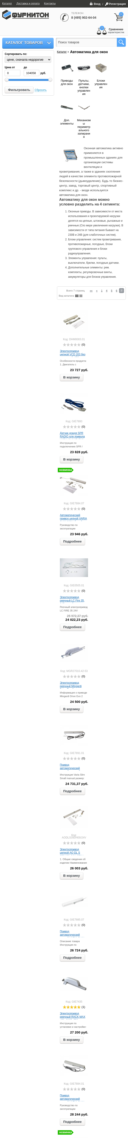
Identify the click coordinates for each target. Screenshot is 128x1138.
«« (91, 290)
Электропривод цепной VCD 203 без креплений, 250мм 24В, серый (72, 356)
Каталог (62, 51)
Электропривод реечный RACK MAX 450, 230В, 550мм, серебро (72, 1018)
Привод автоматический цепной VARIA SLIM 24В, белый (72, 936)
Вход (95, 3)
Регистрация (117, 4)
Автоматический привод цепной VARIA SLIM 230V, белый (73, 518)
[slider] (72, 344)
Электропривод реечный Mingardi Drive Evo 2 (71, 686)
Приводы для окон (67, 82)
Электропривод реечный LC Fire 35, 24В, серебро (72, 600)
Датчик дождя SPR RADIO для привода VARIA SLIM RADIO (72, 436)
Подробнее (72, 541)
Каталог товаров (24, 43)
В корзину (71, 377)
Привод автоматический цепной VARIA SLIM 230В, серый (72, 1100)
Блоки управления (100, 84)
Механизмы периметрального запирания (84, 129)
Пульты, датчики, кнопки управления (84, 87)
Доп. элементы (66, 122)
